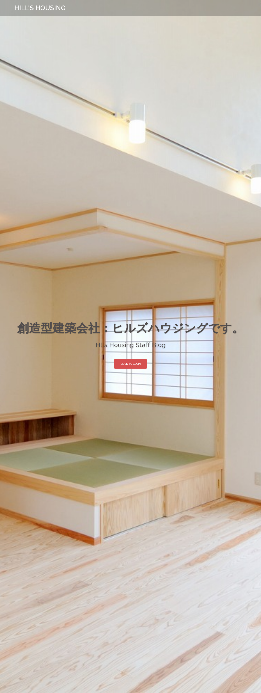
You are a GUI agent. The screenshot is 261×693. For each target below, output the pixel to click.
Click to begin (130, 364)
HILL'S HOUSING (40, 8)
